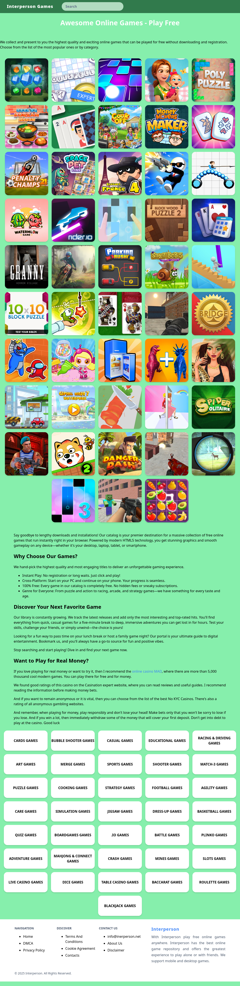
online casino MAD (147, 675)
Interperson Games (30, 6)
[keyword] (92, 6)
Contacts (72, 959)
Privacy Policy (34, 954)
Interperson (165, 933)
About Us (115, 947)
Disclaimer (116, 954)
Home (28, 941)
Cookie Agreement (80, 953)
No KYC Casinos (180, 703)
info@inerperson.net (124, 941)
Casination (93, 689)
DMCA (28, 947)
